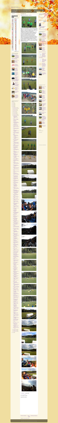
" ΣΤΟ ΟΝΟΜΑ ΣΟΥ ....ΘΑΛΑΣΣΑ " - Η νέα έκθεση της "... (15, 138)
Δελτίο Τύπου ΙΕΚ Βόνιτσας (15, 214)
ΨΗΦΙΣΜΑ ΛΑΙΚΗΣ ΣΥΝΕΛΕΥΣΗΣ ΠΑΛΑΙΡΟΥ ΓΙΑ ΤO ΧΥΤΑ (15, 117)
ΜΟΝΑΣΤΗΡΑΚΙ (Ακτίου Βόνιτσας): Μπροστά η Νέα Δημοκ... (16, 257)
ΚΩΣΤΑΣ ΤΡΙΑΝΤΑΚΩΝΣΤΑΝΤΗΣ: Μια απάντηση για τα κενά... (16, 168)
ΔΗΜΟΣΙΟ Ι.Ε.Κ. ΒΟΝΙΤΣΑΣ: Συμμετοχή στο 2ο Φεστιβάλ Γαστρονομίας (17, 88)
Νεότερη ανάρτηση (23, 415)
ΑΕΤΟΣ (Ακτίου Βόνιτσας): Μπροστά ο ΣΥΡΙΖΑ (16, 251)
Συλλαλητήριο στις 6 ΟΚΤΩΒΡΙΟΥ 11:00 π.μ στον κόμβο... (16, 317)
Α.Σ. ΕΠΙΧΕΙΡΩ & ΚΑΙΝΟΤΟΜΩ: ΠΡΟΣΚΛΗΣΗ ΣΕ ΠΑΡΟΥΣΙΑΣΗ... (15, 185)
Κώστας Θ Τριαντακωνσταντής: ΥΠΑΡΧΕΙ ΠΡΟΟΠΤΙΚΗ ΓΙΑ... (16, 163)
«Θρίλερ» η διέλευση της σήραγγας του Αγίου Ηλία (15, 197)
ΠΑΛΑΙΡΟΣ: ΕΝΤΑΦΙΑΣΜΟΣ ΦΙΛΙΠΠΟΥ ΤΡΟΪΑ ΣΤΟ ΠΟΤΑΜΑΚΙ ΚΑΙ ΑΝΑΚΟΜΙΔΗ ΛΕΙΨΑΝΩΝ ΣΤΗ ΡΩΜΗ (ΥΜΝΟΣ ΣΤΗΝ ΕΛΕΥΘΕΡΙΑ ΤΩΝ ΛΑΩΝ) (15, 57)
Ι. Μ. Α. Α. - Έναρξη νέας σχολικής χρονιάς (15, 158)
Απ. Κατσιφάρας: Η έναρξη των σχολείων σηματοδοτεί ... (16, 157)
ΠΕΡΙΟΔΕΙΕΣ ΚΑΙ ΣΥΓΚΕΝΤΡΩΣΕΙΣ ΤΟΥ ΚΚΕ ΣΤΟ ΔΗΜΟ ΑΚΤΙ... (16, 190)
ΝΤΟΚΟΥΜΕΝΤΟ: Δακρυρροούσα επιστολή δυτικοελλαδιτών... (15, 306)
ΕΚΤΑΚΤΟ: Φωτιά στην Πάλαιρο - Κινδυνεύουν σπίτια (44, 101)
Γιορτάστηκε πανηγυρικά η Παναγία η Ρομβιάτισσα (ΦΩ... (16, 133)
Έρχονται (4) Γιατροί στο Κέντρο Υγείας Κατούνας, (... (15, 217)
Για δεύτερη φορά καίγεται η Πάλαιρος (44, 113)
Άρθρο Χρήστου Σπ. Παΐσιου (15, 225)
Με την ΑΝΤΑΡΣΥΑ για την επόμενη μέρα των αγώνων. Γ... (16, 181)
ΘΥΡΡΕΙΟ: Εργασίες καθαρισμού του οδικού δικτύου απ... (16, 293)
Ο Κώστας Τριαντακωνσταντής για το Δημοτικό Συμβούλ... (16, 142)
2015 (13, 106)
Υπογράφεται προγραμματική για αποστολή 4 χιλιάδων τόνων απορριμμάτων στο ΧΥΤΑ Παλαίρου (15, 97)
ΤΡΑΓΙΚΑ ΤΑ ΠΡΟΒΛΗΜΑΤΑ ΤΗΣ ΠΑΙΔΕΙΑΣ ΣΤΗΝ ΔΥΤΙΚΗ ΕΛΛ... (15, 154)
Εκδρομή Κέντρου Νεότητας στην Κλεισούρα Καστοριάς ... (16, 282)
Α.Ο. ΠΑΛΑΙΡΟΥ (14, 9)
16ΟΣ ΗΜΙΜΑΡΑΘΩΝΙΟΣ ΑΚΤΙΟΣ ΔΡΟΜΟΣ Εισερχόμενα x (16, 213)
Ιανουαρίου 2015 (15, 107)
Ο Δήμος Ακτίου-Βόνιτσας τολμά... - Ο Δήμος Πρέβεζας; (16, 278)
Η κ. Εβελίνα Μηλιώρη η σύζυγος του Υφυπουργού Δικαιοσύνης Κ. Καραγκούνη (16, 69)
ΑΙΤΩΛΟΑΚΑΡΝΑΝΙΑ (24, 9)
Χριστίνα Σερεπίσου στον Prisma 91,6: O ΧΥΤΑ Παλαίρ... (16, 160)
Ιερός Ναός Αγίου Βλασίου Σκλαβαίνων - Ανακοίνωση (17, 61)
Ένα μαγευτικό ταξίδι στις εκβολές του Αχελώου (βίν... (16, 315)
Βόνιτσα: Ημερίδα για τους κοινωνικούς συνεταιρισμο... (16, 208)
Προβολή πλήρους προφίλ (42, 29)
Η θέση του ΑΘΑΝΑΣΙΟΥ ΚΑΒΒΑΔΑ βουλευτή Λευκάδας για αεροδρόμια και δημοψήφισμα (42, 69)
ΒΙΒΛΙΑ (43, 9)
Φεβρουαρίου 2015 (15, 108)
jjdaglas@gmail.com (13, 7)
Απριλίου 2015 (15, 110)
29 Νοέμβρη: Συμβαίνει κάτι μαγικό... (15, 301)
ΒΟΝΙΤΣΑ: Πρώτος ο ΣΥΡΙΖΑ (15, 258)
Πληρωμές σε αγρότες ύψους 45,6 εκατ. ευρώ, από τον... (16, 199)
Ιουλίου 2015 (14, 113)
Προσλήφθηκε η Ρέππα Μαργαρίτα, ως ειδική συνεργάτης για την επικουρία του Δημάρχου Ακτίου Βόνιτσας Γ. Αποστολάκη (15, 84)
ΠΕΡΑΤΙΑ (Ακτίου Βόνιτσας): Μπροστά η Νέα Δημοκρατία (16, 254)
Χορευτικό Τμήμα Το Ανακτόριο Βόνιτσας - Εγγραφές (15, 147)
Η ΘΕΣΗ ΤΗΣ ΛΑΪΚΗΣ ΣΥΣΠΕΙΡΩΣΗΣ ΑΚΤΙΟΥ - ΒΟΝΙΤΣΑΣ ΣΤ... (16, 123)
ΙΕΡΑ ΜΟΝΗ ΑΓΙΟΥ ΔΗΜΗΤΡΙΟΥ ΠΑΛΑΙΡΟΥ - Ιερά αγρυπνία (15, 269)
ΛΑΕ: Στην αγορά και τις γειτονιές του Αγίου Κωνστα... (15, 195)
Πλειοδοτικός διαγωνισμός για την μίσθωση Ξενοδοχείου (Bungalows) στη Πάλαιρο (17, 74)
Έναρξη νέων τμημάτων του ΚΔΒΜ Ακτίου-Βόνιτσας (15, 183)
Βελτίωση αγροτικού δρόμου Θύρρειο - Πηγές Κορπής (15, 219)
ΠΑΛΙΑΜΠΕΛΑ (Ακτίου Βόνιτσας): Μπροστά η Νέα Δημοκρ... (16, 245)
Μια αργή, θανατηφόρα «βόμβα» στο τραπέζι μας (43, 122)
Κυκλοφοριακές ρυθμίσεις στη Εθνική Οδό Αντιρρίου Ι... (16, 274)
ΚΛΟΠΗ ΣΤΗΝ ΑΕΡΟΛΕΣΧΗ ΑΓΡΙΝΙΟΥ (15, 211)
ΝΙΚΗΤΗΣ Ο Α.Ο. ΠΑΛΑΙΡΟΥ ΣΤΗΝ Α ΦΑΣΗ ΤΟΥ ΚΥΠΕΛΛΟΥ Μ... (16, 174)
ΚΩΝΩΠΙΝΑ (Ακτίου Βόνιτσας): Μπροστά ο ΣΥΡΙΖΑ (16, 243)
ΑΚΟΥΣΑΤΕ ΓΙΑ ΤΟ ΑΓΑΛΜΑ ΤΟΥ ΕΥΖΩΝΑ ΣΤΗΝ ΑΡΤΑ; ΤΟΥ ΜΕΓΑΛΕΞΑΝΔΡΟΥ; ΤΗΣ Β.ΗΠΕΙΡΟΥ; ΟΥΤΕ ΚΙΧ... (42, 109)
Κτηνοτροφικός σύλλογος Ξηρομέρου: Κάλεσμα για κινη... (16, 308)
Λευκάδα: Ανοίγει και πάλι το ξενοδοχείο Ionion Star (16, 297)
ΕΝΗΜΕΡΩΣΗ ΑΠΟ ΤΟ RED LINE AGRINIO (15, 319)
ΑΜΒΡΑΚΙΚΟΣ (36, 9)
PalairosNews (15, 3)
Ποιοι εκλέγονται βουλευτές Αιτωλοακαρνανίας (15, 267)
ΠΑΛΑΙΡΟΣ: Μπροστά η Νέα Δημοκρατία (15, 262)
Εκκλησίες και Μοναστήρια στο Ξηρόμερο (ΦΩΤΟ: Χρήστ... (16, 287)
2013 (13, 104)
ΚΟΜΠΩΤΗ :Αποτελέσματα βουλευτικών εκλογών (15, 240)
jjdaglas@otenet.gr (18, 7)
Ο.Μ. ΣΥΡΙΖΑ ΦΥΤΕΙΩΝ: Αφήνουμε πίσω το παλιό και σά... (15, 140)
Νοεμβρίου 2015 (15, 330)
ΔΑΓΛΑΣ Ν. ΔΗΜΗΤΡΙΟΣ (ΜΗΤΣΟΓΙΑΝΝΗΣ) (42, 26)
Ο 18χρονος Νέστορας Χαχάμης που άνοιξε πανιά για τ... (15, 303)
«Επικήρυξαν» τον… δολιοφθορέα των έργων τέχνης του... (16, 131)
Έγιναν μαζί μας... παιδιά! (16, 322)
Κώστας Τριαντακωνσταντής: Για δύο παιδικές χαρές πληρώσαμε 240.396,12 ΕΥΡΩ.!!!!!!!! (44, 60)
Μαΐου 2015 (14, 111)
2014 (13, 105)
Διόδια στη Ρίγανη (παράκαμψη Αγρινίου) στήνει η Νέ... (16, 221)
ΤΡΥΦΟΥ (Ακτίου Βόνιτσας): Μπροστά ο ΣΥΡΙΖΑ (16, 249)
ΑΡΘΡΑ (40, 9)
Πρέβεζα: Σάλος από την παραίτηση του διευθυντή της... (15, 272)
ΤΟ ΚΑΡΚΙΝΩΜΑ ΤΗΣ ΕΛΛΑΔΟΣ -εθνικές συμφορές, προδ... (15, 176)
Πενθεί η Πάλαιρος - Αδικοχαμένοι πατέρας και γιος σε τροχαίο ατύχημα (44, 104)
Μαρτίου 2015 (14, 109)
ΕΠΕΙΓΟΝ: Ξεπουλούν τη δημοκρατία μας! (16, 295)
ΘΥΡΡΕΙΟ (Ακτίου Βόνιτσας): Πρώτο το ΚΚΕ (15, 247)
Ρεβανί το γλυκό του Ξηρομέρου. (44, 125)
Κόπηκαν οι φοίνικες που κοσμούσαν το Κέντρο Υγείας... (16, 206)
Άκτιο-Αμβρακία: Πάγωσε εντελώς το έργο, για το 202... (16, 128)
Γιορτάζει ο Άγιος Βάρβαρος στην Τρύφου (17, 92)
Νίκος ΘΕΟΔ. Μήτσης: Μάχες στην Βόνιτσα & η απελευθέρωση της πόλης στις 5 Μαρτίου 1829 (44, 65)
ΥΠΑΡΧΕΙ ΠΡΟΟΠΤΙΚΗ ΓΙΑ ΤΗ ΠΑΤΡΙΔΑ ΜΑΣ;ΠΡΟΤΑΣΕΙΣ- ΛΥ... (16, 223)
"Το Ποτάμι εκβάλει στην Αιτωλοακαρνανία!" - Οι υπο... (16, 150)
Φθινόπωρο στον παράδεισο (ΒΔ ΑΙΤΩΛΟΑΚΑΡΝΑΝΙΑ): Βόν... (16, 231)
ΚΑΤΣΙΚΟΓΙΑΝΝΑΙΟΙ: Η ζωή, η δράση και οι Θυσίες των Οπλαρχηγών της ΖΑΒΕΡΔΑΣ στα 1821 (42, 40)
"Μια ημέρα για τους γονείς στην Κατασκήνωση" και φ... (16, 227)
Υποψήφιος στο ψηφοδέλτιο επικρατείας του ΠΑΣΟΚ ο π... (16, 152)
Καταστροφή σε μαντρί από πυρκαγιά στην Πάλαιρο (15, 178)
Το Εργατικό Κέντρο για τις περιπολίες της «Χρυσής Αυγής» (17, 65)
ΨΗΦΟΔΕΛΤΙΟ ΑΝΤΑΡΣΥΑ (14, 120)
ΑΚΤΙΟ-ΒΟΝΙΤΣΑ (31, 9)
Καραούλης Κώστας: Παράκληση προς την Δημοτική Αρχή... (15, 234)
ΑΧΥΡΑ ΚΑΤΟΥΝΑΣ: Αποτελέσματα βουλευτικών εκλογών (15, 238)
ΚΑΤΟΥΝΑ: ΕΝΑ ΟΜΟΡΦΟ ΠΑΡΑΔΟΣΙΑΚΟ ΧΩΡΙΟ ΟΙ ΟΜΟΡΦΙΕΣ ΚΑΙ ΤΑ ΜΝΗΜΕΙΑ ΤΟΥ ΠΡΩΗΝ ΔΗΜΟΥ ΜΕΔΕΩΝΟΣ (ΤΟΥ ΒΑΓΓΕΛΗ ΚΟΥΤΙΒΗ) (15, 79)
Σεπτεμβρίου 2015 (15, 115)
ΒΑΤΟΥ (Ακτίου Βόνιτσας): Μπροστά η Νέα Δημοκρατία (16, 236)
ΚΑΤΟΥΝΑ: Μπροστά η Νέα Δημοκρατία (15, 252)
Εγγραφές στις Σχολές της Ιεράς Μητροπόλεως (16, 145)
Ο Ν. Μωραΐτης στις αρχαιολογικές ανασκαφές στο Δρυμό (44, 74)
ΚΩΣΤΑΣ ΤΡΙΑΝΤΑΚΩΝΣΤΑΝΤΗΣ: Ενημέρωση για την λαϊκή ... (16, 284)
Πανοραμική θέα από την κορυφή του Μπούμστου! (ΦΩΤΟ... (16, 326)
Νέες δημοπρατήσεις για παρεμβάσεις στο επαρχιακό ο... (15, 276)
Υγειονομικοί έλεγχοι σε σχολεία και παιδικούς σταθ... (15, 201)
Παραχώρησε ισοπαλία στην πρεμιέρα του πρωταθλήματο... (15, 299)
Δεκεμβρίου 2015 (15, 331)
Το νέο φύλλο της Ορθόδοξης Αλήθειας (15, 124)
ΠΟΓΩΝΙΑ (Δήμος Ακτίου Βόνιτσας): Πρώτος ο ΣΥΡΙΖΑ (16, 260)
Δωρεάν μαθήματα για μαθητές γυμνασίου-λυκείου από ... (15, 310)
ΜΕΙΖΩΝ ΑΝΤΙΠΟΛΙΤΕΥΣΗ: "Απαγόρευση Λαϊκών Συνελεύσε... (15, 135)
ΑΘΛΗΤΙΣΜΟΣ (19, 9)
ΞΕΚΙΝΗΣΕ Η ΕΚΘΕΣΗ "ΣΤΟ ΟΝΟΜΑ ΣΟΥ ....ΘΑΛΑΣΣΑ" (15, 193)
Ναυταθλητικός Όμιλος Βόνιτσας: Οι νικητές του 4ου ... (16, 126)
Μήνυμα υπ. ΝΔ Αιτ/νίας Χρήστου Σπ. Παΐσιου (15, 119)
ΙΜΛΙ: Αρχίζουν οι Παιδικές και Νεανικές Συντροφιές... (16, 291)
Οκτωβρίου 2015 (15, 329)
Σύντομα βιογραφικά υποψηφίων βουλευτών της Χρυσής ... (16, 165)
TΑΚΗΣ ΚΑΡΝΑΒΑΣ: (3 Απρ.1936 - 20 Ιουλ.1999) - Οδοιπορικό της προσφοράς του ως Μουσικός (42, 92)
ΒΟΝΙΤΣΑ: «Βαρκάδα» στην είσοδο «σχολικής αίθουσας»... (16, 289)
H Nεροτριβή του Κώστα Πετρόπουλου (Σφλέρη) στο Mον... (16, 229)
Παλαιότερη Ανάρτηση (34, 415)
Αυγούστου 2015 (15, 114)
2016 (13, 332)
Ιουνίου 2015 (14, 112)
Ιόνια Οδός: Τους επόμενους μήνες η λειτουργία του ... (15, 324)
